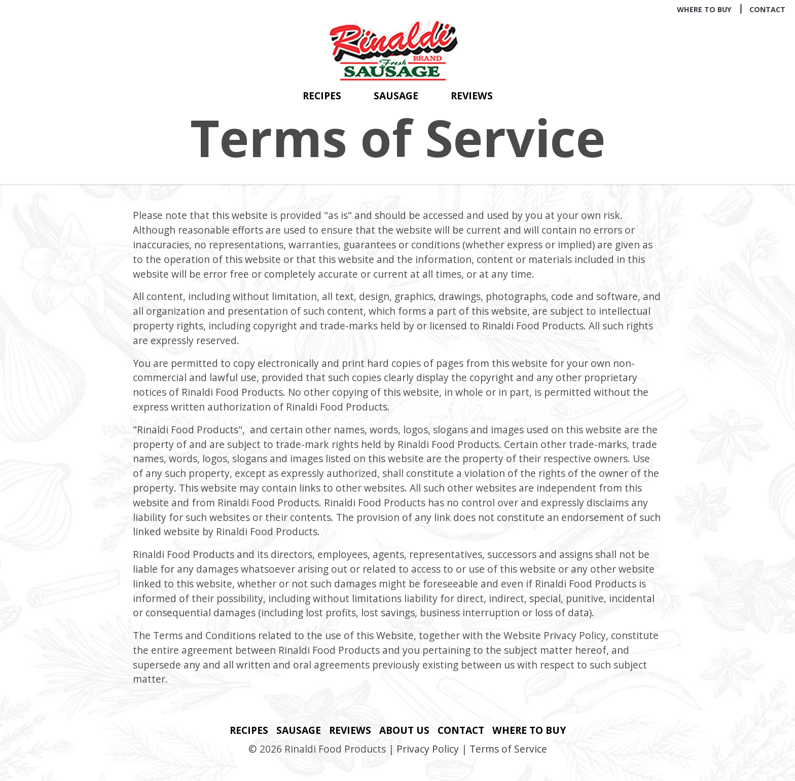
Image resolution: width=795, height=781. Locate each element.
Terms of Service (508, 749)
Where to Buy (704, 9)
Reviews (472, 95)
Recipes (322, 95)
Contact (767, 9)
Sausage (396, 95)
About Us (404, 730)
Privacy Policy (427, 749)
